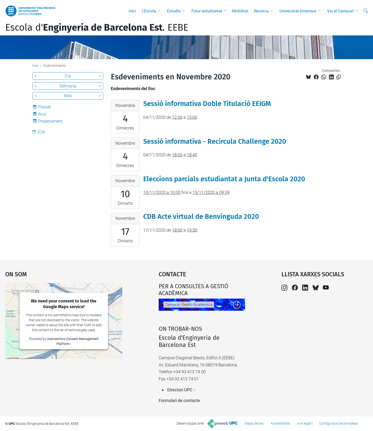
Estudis (174, 11)
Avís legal (304, 423)
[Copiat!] (339, 77)
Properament (50, 121)
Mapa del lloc (254, 423)
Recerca (261, 11)
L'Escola (149, 11)
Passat (44, 106)
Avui (42, 113)
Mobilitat (240, 11)
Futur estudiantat (206, 11)
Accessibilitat (280, 423)
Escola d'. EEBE (96, 27)
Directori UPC (179, 389)
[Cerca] (365, 10)
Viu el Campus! (340, 11)
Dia (68, 75)
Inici (132, 11)
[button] (160, 11)
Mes (68, 95)
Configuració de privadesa (338, 423)
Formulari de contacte (179, 400)
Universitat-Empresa (298, 11)
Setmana (67, 85)
